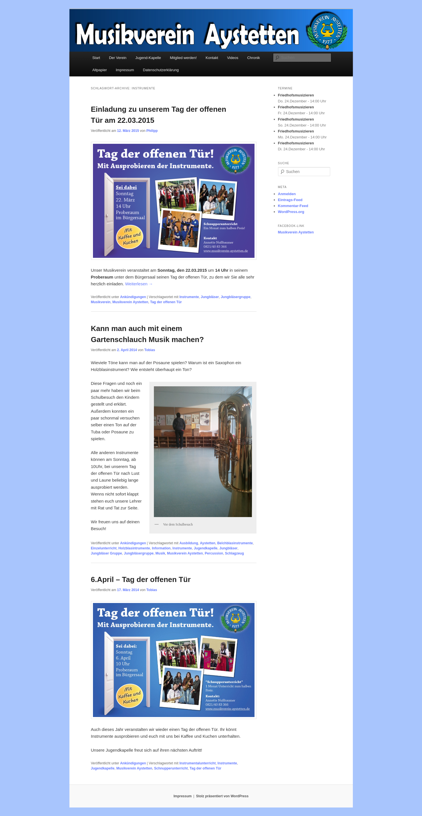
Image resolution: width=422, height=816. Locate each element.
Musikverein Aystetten (131, 302)
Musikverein (101, 302)
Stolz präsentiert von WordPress (222, 796)
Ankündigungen (133, 297)
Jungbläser (210, 297)
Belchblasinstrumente (235, 543)
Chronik (253, 58)
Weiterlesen (139, 283)
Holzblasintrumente (134, 548)
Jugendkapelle (205, 548)
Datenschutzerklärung (161, 70)
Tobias (149, 350)
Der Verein (117, 58)
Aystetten (207, 543)
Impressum (125, 70)
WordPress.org (291, 212)
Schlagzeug (234, 553)
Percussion (214, 553)
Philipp (152, 131)
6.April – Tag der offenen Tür (141, 579)
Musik (160, 553)
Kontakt (212, 58)
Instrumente (189, 297)
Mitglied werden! (183, 58)
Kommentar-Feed (293, 206)
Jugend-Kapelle (148, 58)
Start (96, 58)
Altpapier (99, 70)
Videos (232, 58)
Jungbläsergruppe (236, 297)
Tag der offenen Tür (166, 302)
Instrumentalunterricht (197, 763)
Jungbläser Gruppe (106, 553)
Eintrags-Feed (290, 200)
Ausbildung (188, 543)
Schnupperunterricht (171, 768)
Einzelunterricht (104, 548)
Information (161, 548)
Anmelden (287, 194)
